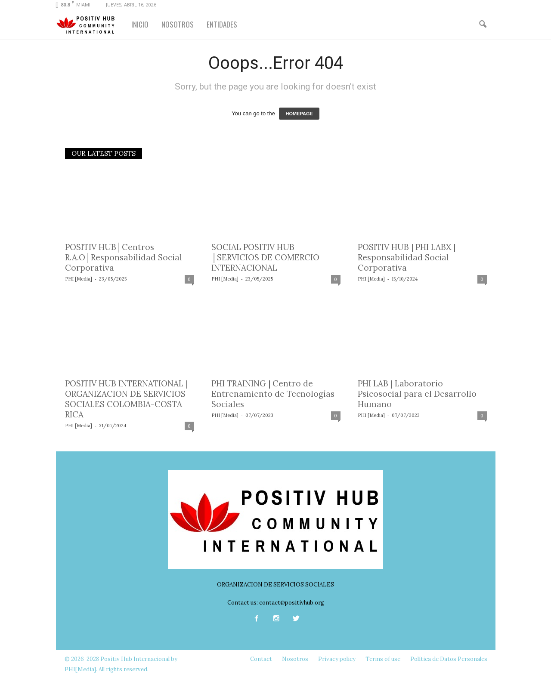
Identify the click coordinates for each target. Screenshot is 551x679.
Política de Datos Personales (448, 659)
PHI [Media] (78, 279)
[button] (482, 24)
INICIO (140, 24)
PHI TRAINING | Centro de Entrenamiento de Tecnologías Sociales (272, 393)
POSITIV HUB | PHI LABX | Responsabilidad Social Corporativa (406, 257)
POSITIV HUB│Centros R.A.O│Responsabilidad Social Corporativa (123, 257)
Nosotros (295, 659)
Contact (261, 659)
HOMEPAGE (299, 113)
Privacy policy (337, 659)
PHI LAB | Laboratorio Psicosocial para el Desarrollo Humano (417, 393)
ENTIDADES (222, 24)
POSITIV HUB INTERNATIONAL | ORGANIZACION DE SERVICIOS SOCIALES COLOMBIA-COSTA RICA (126, 399)
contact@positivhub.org (291, 602)
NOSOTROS (177, 24)
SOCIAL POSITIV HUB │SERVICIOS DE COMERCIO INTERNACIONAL (265, 257)
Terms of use (382, 659)
